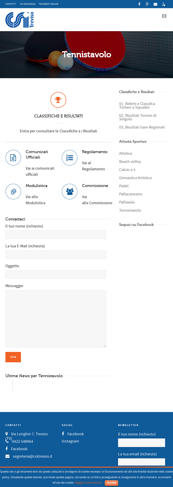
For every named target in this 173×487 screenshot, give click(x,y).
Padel (124, 186)
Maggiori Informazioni (88, 483)
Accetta (111, 483)
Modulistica (37, 185)
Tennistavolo (130, 210)
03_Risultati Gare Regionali (142, 127)
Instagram (70, 441)
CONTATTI (10, 4)
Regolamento (94, 152)
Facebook (19, 449)
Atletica (125, 153)
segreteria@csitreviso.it (32, 456)
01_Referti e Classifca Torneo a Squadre (137, 105)
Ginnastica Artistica (135, 177)
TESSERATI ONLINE (48, 4)
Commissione (95, 185)
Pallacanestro (130, 194)
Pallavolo (127, 202)
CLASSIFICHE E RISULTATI (58, 116)
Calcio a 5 (127, 169)
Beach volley (130, 161)
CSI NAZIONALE (28, 4)
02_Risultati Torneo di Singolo (137, 117)
